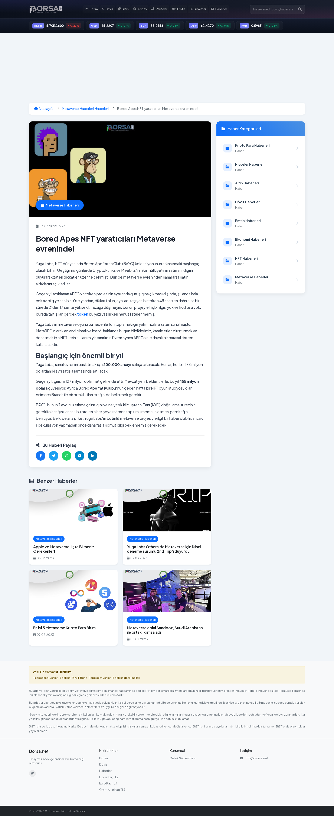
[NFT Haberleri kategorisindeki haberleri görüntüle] (261, 261)
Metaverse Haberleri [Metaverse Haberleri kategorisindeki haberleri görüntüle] (60, 206)
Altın (124, 9)
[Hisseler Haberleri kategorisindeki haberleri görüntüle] (261, 167)
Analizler (198, 9)
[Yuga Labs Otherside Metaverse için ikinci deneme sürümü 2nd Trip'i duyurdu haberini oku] (167, 527)
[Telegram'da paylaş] (79, 456)
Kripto (140, 9)
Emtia (179, 9)
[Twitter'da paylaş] (53, 456)
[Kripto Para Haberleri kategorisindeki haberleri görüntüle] (261, 148)
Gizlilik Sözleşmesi (183, 759)
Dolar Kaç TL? (108, 777)
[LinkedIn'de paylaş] (92, 456)
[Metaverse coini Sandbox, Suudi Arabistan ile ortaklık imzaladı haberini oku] (167, 608)
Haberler (219, 9)
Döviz (108, 9)
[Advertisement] (167, 68)
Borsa (92, 9)
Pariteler (160, 9)
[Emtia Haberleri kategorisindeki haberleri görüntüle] (261, 223)
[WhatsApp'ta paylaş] (66, 456)
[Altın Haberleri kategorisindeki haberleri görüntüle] (261, 186)
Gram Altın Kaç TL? (112, 790)
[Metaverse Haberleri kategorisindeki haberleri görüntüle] (261, 280)
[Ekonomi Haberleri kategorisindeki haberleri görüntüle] (261, 242)
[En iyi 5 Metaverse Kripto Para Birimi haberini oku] (73, 608)
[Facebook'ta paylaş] (40, 456)
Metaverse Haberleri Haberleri (85, 109)
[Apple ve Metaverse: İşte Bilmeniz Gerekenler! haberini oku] (73, 527)
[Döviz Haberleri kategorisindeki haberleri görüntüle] (261, 205)
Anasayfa (43, 109)
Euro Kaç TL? (108, 784)
